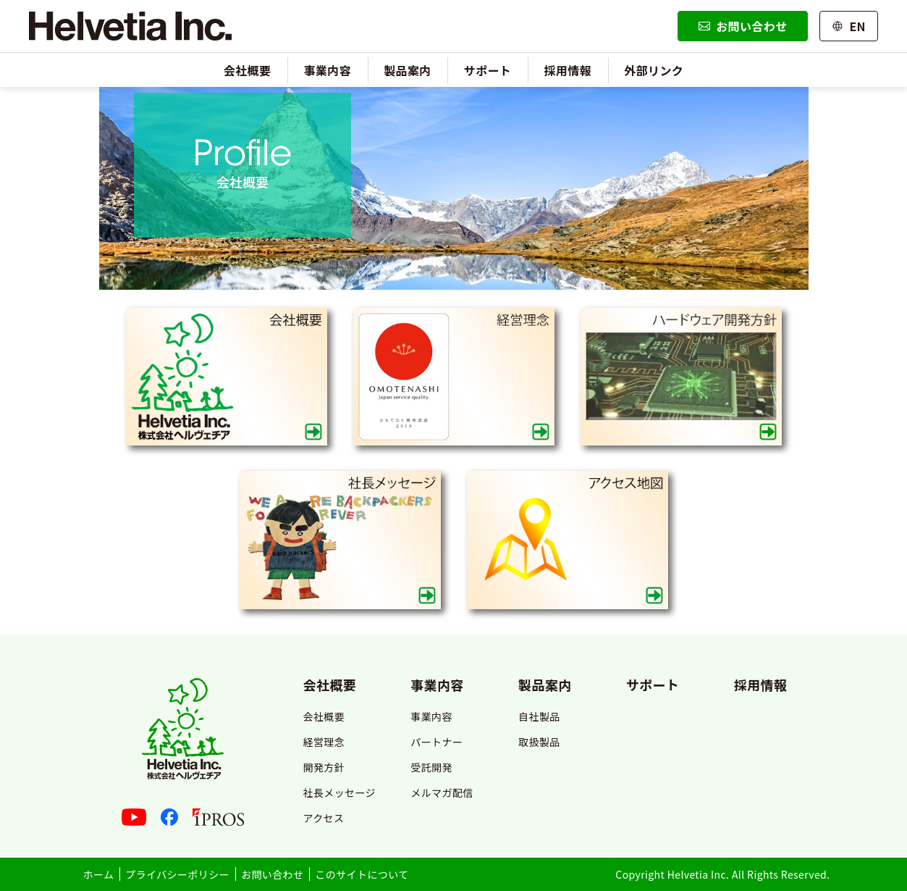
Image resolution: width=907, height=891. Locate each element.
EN (849, 26)
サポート (488, 70)
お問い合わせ (743, 26)
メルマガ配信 (441, 792)
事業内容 (327, 70)
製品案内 (407, 70)
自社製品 (539, 716)
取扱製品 (539, 742)
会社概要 (247, 70)
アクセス (323, 818)
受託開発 (431, 767)
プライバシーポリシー (177, 874)
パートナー (436, 742)
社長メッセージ (339, 792)
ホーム (98, 874)
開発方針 (324, 767)
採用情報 (568, 70)
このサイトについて (361, 874)
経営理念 (324, 742)
